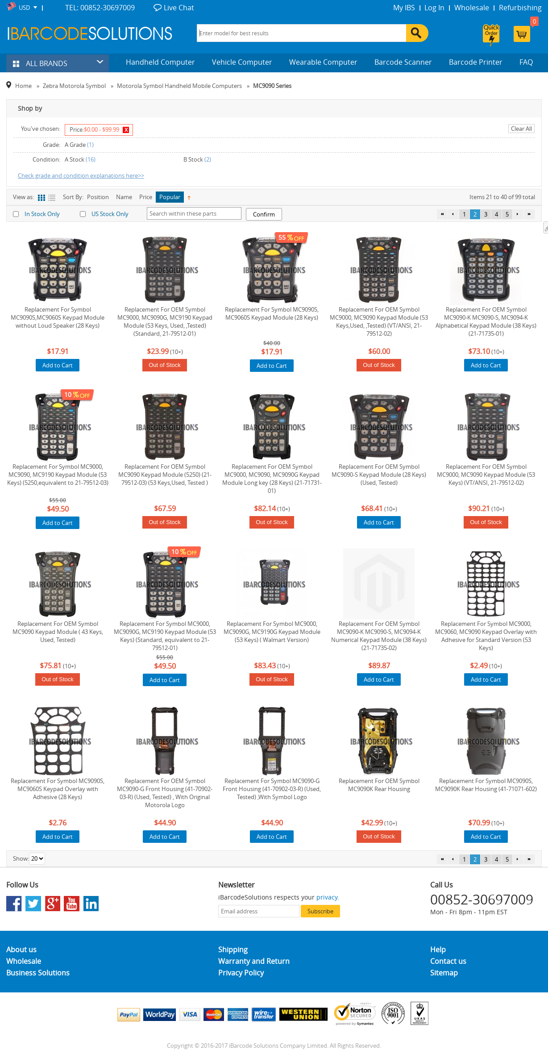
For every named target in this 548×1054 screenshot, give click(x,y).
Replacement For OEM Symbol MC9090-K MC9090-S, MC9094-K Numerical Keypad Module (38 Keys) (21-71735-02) (379, 636)
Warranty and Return (254, 961)
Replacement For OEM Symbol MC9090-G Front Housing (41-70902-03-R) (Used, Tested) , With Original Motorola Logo (164, 793)
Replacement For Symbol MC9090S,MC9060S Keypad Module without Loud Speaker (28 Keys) (57, 317)
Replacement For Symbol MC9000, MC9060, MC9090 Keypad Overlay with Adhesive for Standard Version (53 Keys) (486, 636)
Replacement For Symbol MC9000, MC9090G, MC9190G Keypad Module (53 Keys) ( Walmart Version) (272, 632)
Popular (169, 197)
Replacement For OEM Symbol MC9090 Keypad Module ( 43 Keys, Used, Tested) (57, 632)
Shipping (233, 949)
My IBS (404, 7)
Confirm (264, 214)
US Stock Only (110, 214)
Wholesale (471, 7)
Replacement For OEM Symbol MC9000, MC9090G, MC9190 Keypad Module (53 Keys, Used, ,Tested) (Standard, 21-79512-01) (164, 321)
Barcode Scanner (403, 62)
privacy (326, 897)
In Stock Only (42, 214)
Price (145, 197)
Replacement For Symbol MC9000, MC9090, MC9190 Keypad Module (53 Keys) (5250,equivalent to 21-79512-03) (57, 474)
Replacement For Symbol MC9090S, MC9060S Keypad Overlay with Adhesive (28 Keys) (57, 789)
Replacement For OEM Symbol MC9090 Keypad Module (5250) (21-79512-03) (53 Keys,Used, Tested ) (165, 474)
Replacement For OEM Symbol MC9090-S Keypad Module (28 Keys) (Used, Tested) (379, 474)
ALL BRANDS (40, 63)
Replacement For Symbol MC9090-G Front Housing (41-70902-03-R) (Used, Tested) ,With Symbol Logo (272, 789)
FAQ (526, 62)
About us (21, 949)
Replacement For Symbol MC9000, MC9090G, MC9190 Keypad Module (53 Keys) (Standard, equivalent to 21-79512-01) (165, 636)
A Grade (75, 145)
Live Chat (179, 7)
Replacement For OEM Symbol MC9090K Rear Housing (379, 785)
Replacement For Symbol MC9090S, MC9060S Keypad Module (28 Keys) (272, 313)
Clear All (521, 129)
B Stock (193, 159)
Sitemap (444, 973)
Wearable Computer (323, 62)
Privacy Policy (241, 973)
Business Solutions (38, 973)
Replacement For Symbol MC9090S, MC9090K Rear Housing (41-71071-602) (486, 785)
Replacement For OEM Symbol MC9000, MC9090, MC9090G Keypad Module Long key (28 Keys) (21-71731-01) (272, 478)
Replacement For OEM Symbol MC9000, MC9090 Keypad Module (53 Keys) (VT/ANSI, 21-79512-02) (486, 474)
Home (23, 86)
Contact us (448, 961)
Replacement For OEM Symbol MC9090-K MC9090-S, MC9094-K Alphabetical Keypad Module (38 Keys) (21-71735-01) (486, 321)
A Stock (74, 159)
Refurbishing (520, 7)
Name (124, 197)
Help (438, 949)
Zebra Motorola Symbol (74, 86)
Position (98, 197)
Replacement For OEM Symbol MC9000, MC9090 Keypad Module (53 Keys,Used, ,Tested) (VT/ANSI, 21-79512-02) (379, 321)
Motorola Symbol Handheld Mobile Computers (179, 86)
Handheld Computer (160, 62)
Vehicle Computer (242, 62)
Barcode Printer (475, 62)
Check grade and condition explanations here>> (81, 175)
